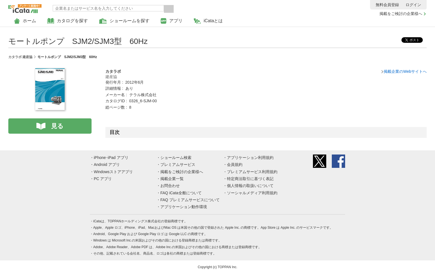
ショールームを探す (124, 21)
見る (57, 126)
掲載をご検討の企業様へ (401, 13)
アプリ (172, 21)
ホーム (25, 21)
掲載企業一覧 (172, 178)
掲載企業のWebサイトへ (405, 71)
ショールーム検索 (175, 157)
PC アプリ (103, 178)
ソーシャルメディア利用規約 (252, 193)
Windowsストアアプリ (113, 172)
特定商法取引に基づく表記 (250, 178)
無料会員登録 (387, 5)
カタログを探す (67, 21)
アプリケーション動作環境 (183, 207)
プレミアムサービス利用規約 (252, 172)
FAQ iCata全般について (181, 193)
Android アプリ (107, 164)
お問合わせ (170, 185)
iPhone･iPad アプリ (111, 157)
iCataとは (208, 21)
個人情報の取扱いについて (250, 185)
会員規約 (234, 164)
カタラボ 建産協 (20, 57)
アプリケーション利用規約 (250, 157)
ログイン (413, 5)
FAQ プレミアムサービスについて (190, 200)
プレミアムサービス (177, 164)
